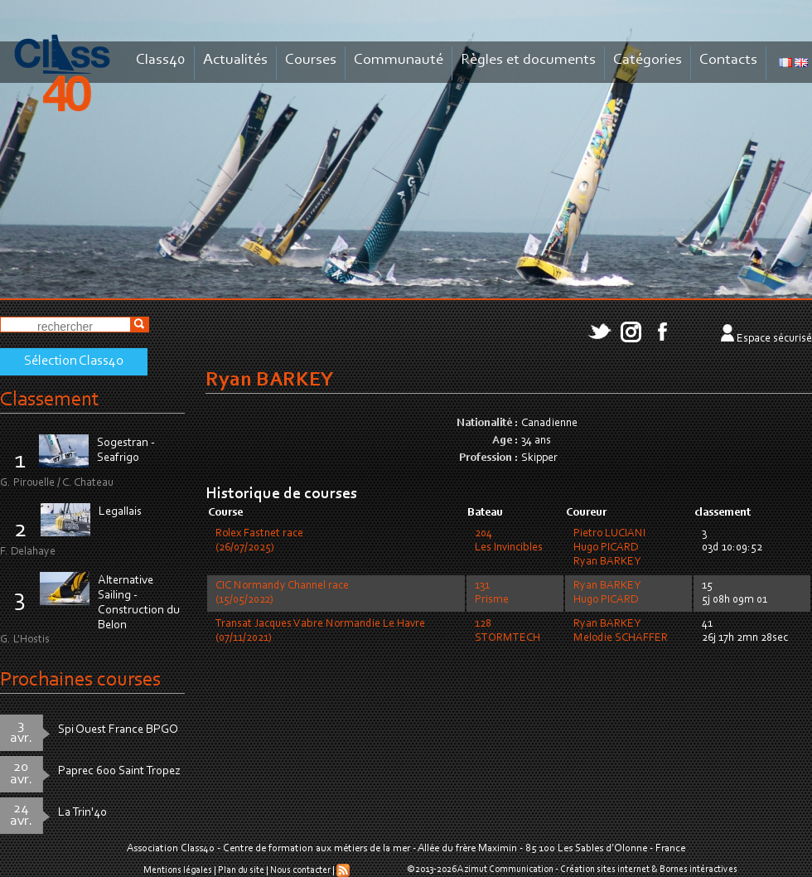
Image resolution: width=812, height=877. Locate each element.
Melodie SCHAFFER (620, 638)
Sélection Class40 (73, 361)
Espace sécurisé (774, 339)
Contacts (728, 60)
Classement (49, 400)
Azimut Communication (505, 870)
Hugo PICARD (605, 548)
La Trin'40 (82, 813)
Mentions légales (177, 870)
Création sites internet (605, 870)
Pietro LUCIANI (609, 534)
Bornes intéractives (698, 870)
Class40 (161, 60)
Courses (310, 60)
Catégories (647, 60)
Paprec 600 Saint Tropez (119, 771)
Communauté (398, 60)
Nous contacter (300, 870)
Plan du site (241, 870)
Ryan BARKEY (606, 562)
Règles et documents (528, 60)
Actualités (235, 60)
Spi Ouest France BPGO (118, 730)
